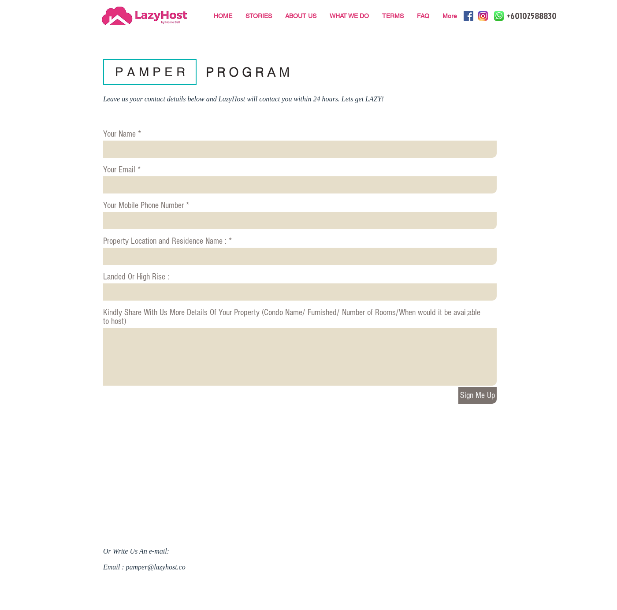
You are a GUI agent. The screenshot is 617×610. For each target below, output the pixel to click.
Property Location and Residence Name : (165, 241)
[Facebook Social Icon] (468, 16)
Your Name (119, 134)
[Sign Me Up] (477, 395)
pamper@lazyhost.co (156, 567)
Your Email (119, 169)
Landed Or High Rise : (136, 276)
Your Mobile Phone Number (143, 205)
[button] (150, 72)
